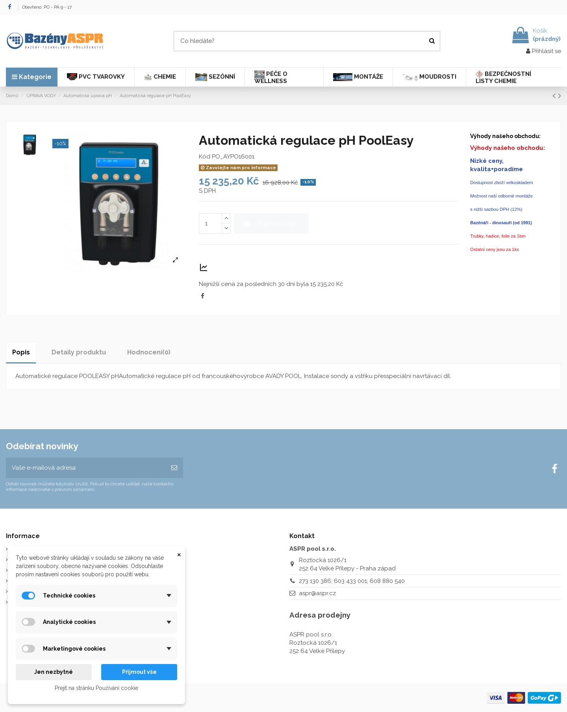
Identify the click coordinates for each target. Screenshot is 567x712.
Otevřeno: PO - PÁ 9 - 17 (47, 7)
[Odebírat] (174, 467)
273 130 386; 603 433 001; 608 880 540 (352, 581)
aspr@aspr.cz (317, 593)
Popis (21, 352)
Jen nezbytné (53, 672)
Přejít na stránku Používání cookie (96, 688)
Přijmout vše (139, 672)
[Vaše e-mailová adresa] (85, 467)
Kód (204, 156)
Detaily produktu (79, 352)
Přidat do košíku (271, 223)
